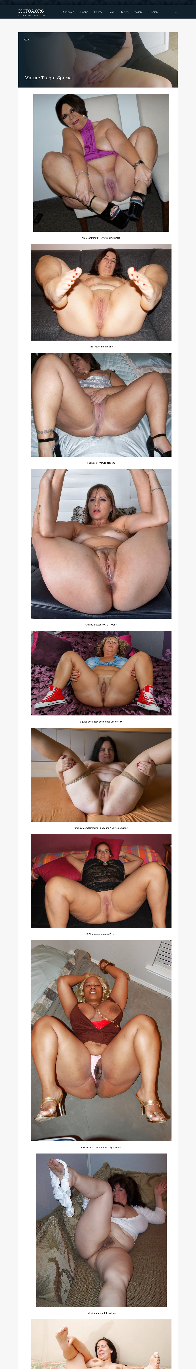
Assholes (68, 12)
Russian (153, 12)
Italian (138, 12)
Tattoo (124, 12)
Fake (112, 12)
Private (98, 12)
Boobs (84, 12)
